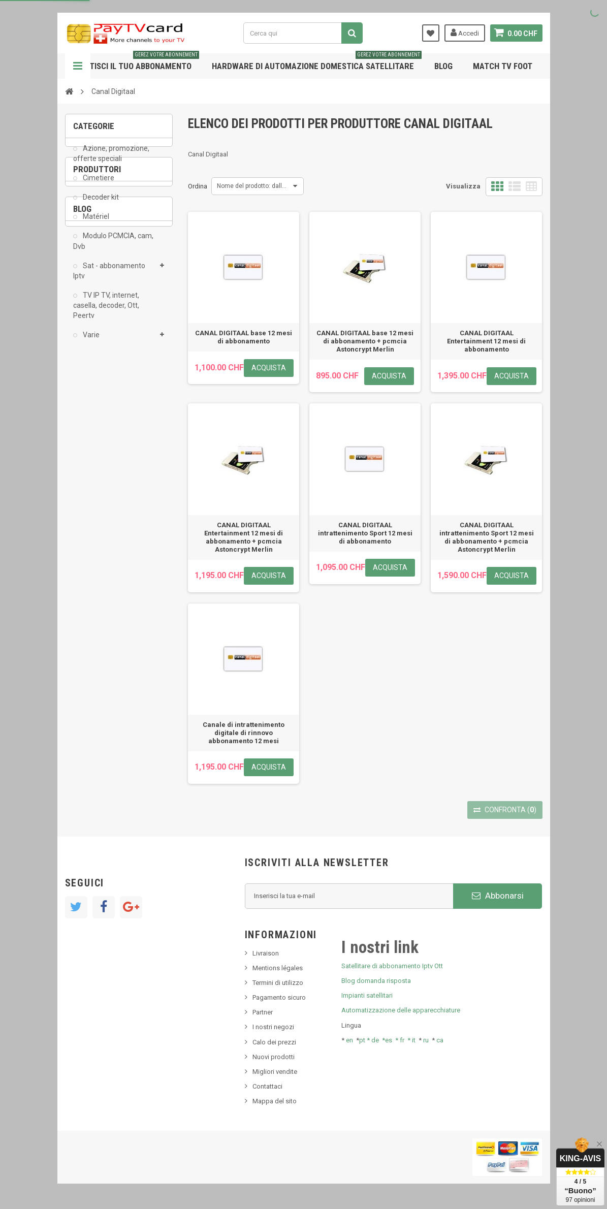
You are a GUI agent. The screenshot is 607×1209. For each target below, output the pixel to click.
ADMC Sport (99, 425)
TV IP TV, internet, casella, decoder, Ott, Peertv (106, 312)
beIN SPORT (98, 471)
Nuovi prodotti (273, 1057)
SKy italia (93, 590)
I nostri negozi (273, 1027)
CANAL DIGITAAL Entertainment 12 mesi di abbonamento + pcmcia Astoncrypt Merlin (243, 537)
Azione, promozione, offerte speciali (111, 160)
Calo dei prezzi (274, 1042)
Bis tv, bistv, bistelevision (116, 605)
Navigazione (77, 66)
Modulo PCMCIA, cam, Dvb (113, 248)
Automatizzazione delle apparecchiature (400, 1010)
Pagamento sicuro (279, 997)
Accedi (465, 32)
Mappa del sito (274, 1101)
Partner (262, 1012)
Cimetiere (97, 185)
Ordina (197, 186)
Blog (443, 66)
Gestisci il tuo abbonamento (137, 62)
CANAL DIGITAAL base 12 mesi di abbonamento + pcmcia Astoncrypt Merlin (364, 341)
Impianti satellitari (367, 995)
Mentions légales (277, 968)
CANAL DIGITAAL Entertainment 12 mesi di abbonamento (486, 341)
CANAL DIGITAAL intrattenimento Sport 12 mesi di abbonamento (365, 533)
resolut (90, 636)
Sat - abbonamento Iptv (109, 278)
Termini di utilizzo (277, 983)
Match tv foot (502, 66)
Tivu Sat (91, 620)
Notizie (90, 559)
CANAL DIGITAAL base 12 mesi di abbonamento (243, 337)
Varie (90, 342)
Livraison (265, 953)
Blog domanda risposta (376, 980)
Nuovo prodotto (103, 575)
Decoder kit (100, 205)
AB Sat (90, 409)
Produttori (97, 382)
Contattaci (267, 1086)
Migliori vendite (274, 1071)
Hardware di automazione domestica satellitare (317, 62)
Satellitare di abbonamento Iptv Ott (392, 966)
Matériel (95, 224)
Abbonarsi (498, 895)
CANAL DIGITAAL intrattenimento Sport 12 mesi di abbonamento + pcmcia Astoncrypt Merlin (486, 537)
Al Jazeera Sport (105, 440)
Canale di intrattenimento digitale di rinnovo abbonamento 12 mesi (243, 733)
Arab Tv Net (97, 455)
